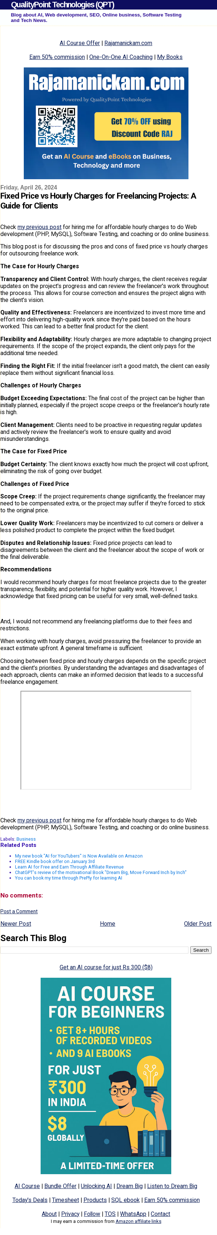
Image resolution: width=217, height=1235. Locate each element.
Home (107, 923)
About (49, 1213)
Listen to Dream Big (172, 1186)
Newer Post (15, 923)
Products (95, 1200)
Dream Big (129, 1186)
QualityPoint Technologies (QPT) (62, 4)
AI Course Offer (80, 43)
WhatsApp (133, 1213)
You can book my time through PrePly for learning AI (68, 878)
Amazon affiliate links (138, 1221)
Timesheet (65, 1200)
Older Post (198, 923)
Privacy (70, 1213)
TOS (110, 1213)
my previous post (39, 227)
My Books (170, 57)
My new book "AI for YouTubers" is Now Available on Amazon (79, 856)
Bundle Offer (60, 1186)
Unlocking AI (96, 1186)
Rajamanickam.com (128, 43)
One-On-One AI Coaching (121, 57)
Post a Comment (19, 911)
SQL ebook (125, 1200)
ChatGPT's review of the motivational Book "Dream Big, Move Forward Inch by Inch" (101, 872)
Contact (160, 1213)
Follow (92, 1213)
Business (26, 839)
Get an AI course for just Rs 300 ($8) (106, 967)
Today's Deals (30, 1200)
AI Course (27, 1186)
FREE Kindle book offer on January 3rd (55, 861)
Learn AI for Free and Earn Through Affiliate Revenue (69, 867)
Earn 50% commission (57, 57)
